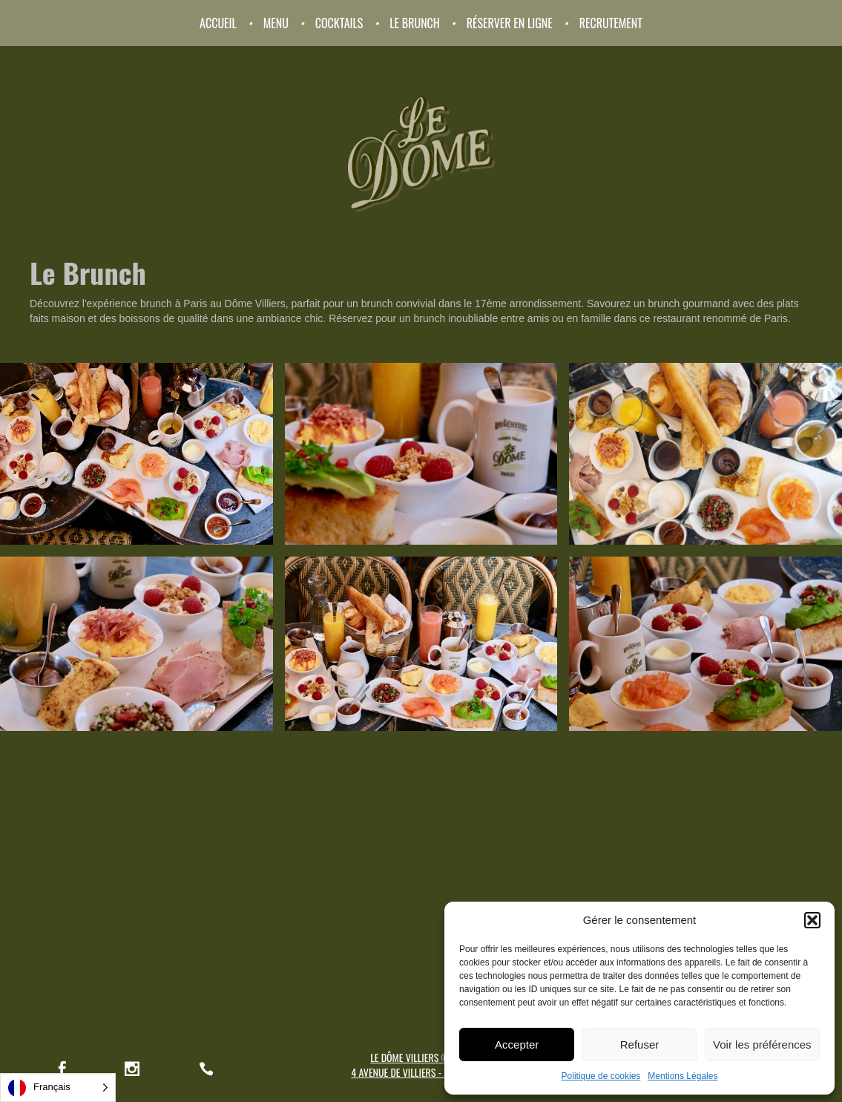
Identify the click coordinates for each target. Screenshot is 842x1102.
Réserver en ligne (510, 23)
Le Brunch (414, 23)
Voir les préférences (762, 1044)
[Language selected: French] (58, 1087)
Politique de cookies (601, 1076)
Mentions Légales (682, 1076)
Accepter (517, 1044)
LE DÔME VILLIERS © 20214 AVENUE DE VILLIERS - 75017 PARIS (421, 1064)
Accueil (218, 23)
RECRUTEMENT (610, 23)
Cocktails (339, 23)
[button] (812, 920)
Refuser (640, 1044)
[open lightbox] (136, 454)
